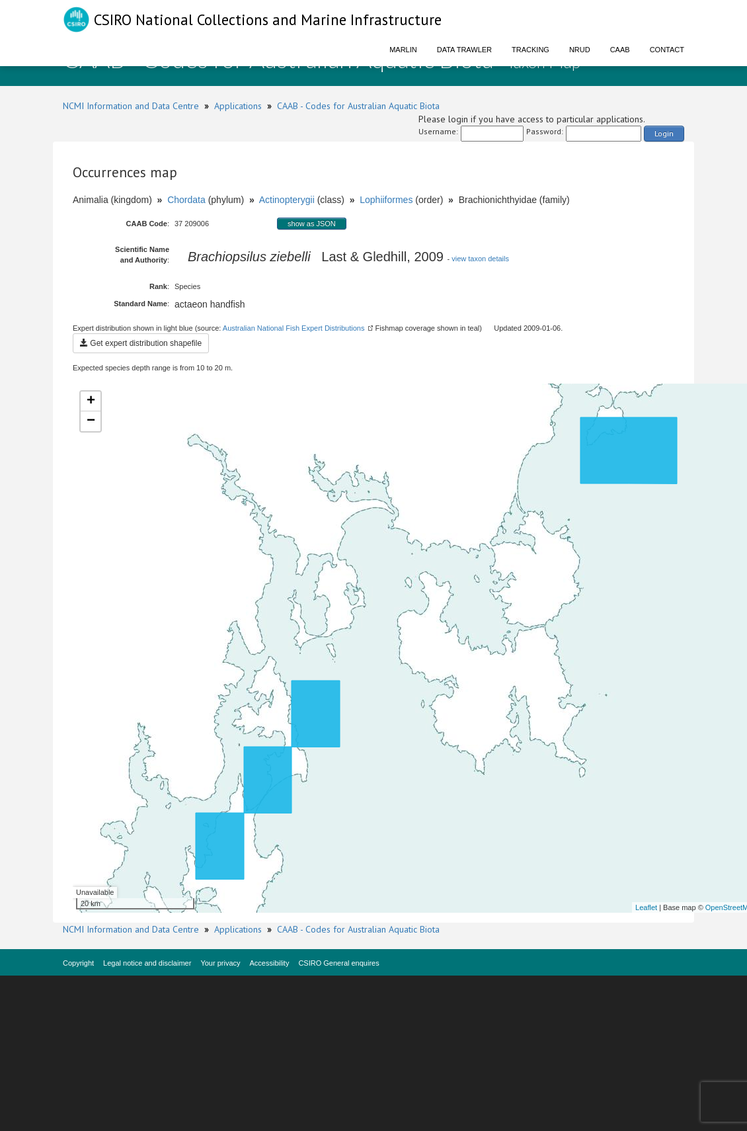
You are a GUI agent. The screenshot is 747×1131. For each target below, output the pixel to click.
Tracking (530, 50)
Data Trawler (464, 50)
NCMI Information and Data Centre (131, 106)
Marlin (403, 50)
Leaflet (646, 907)
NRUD (579, 50)
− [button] (91, 421)
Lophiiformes (386, 199)
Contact (667, 50)
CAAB (620, 50)
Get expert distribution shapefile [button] (141, 343)
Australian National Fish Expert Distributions (294, 328)
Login (664, 133)
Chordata (186, 199)
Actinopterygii (287, 199)
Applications (238, 106)
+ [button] (91, 401)
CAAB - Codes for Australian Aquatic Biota (358, 106)
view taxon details (480, 259)
